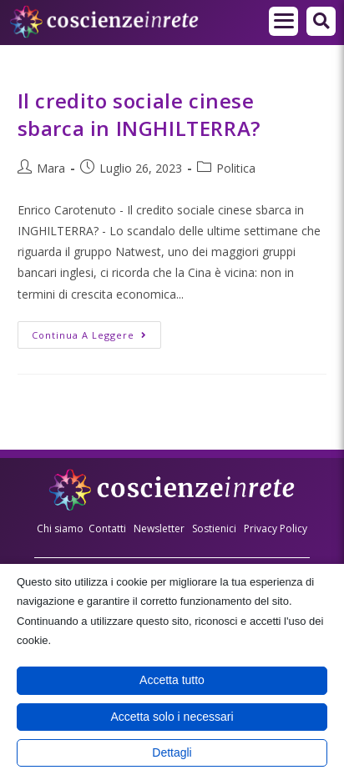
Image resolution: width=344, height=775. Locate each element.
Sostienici (215, 528)
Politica (235, 168)
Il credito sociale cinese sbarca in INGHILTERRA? (139, 115)
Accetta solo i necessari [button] (171, 716)
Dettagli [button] (171, 752)
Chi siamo (60, 528)
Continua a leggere (96, 331)
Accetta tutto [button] (172, 680)
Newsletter (159, 528)
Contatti (107, 528)
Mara (51, 168)
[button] (321, 21)
